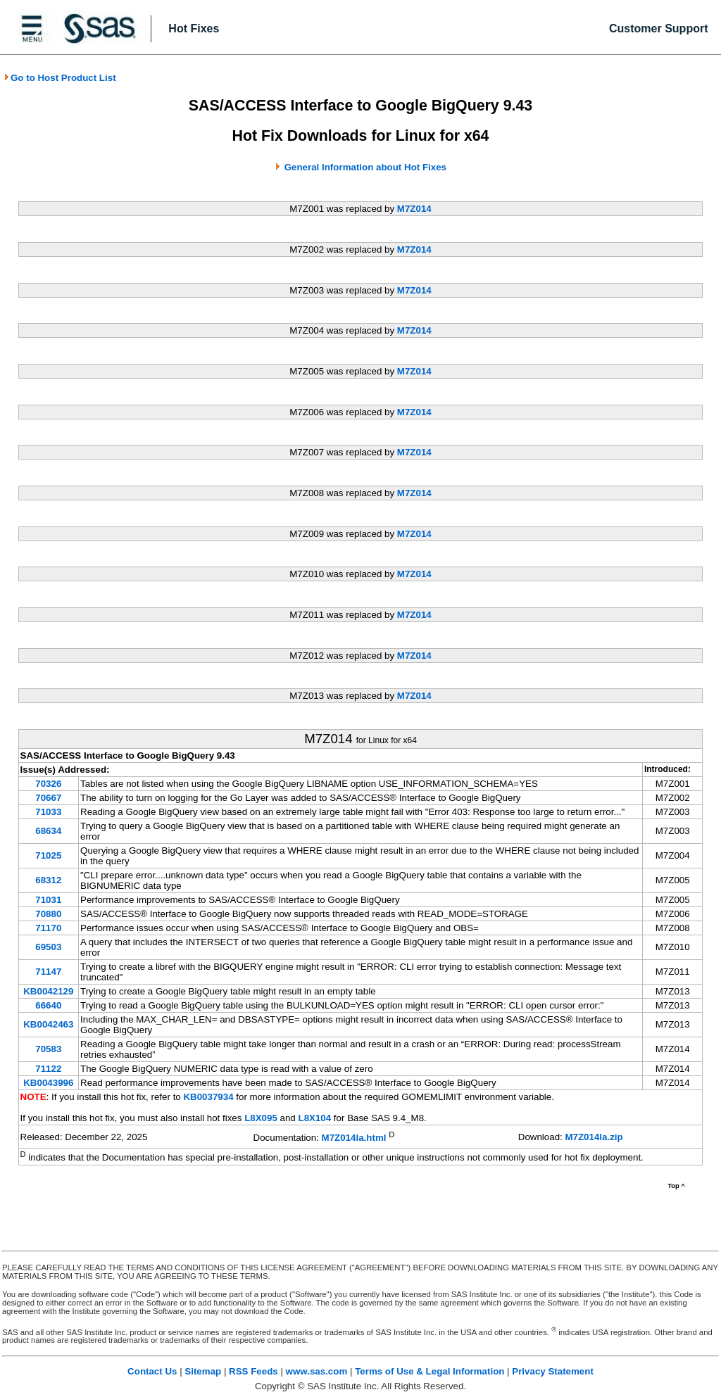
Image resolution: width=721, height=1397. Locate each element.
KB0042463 (48, 1024)
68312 (48, 880)
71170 (48, 928)
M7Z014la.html (354, 1137)
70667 (48, 797)
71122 (48, 1068)
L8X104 (314, 1118)
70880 (48, 914)
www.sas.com (317, 1371)
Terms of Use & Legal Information (429, 1371)
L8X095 (260, 1118)
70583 (48, 1049)
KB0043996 (48, 1082)
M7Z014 (414, 208)
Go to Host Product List (60, 77)
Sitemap (202, 1371)
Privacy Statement (553, 1371)
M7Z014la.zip (593, 1137)
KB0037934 (208, 1097)
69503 (48, 947)
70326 (48, 783)
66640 (48, 1005)
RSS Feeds (253, 1371)
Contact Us (152, 1371)
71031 (48, 900)
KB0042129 (48, 991)
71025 (48, 855)
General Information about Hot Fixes (365, 167)
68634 (48, 831)
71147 (48, 971)
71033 (48, 812)
